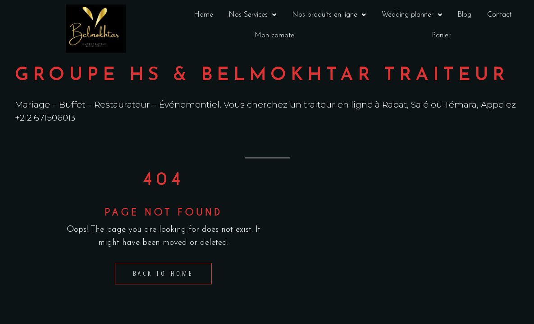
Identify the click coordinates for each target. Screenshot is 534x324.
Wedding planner (412, 14)
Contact (499, 14)
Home (203, 14)
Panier (441, 35)
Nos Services (252, 14)
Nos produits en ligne (329, 14)
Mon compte (274, 35)
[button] (252, 14)
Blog (465, 14)
